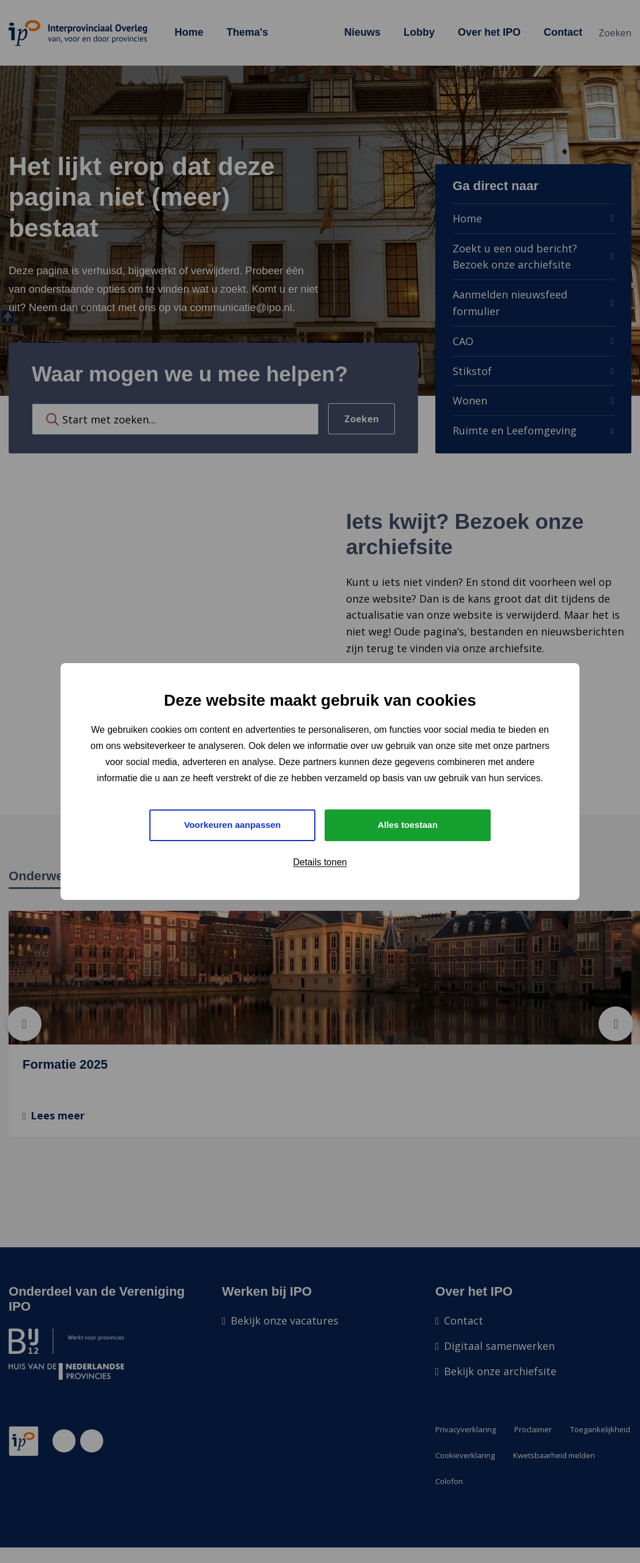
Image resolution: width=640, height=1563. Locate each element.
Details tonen (320, 863)
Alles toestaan (408, 825)
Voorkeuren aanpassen (232, 825)
